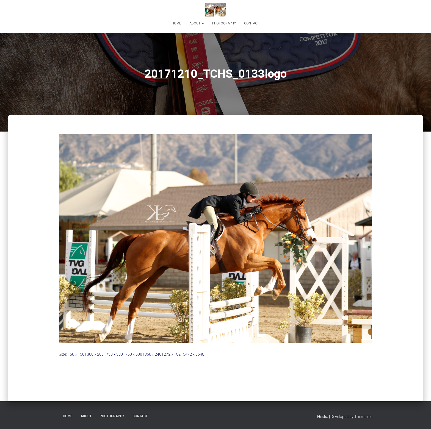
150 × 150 (76, 354)
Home (176, 23)
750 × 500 (114, 354)
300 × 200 (95, 354)
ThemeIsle (363, 416)
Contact (251, 23)
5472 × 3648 (193, 354)
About (196, 23)
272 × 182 (172, 354)
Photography (224, 23)
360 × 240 (153, 354)
